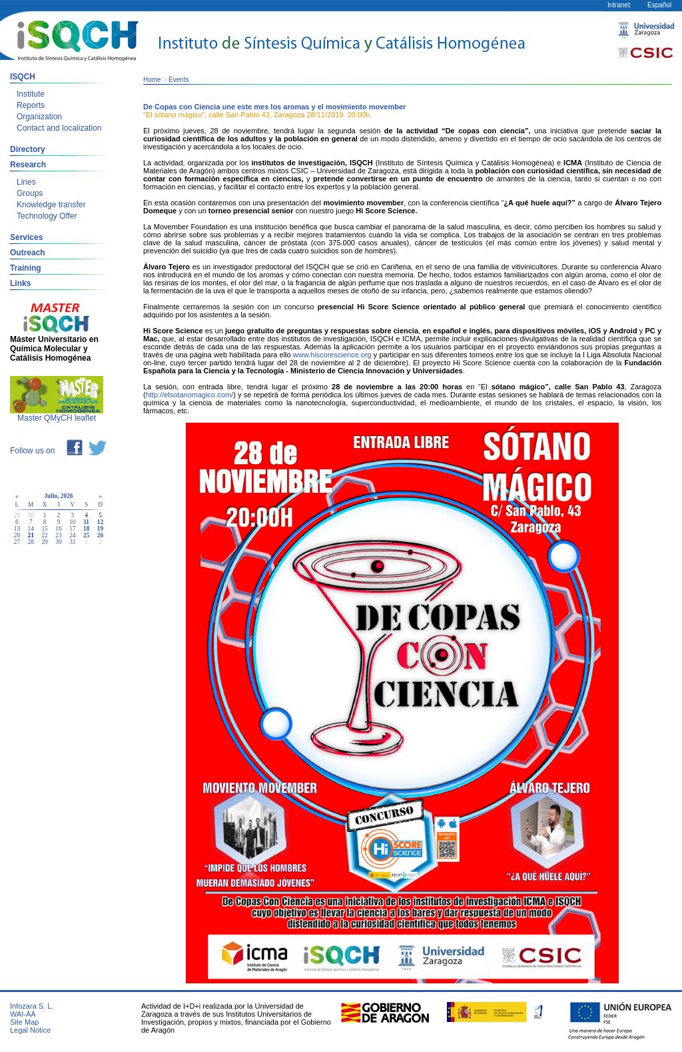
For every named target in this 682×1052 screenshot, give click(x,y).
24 (72, 535)
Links (20, 283)
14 (31, 528)
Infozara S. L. (31, 1006)
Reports (31, 105)
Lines (26, 182)
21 (31, 535)
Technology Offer (47, 216)
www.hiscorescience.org (332, 355)
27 (17, 542)
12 (100, 522)
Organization (39, 116)
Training (25, 268)
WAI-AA (23, 1014)
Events (179, 79)
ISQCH (22, 76)
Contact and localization (59, 128)
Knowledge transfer (51, 204)
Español (659, 5)
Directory (27, 149)
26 (100, 535)
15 (44, 528)
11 (86, 522)
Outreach (27, 252)
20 (17, 535)
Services (26, 237)
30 (58, 542)
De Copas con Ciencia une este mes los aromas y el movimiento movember (274, 107)
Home (152, 79)
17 (72, 528)
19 (100, 528)
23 (58, 535)
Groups (30, 193)
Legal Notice (30, 1030)
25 (86, 535)
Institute (31, 94)
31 (72, 542)
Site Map (24, 1022)
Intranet (618, 5)
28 (31, 542)
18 (86, 528)
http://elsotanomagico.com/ (189, 395)
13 (17, 528)
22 (44, 535)
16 (58, 528)
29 (44, 542)
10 (72, 522)
